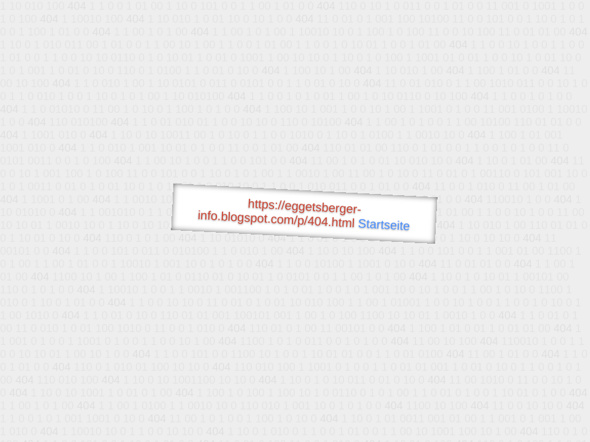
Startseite (384, 225)
